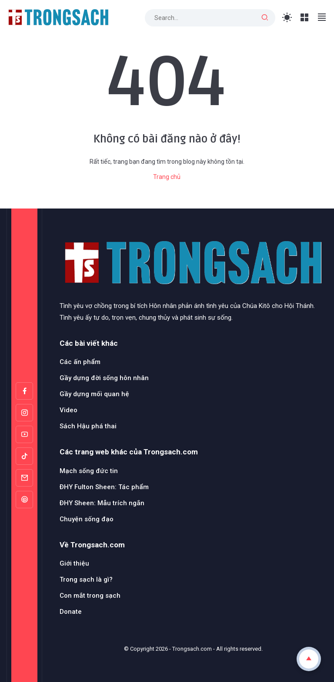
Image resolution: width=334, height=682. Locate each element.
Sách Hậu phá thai (88, 426)
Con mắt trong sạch (90, 595)
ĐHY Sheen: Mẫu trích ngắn (102, 503)
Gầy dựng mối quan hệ (94, 394)
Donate (71, 612)
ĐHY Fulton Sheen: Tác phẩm (104, 487)
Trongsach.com (192, 649)
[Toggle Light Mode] (287, 17)
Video (68, 410)
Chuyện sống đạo (87, 519)
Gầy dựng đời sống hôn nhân (104, 378)
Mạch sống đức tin (89, 471)
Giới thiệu (74, 563)
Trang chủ (166, 176)
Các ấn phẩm (80, 362)
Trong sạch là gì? (86, 579)
